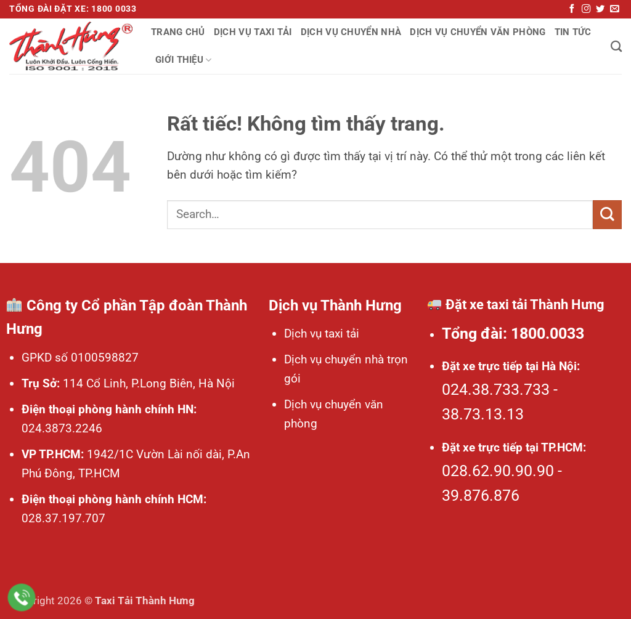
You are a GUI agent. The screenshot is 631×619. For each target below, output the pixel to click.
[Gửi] (607, 214)
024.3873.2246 (62, 428)
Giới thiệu (183, 60)
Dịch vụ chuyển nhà (351, 32)
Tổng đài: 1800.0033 (513, 333)
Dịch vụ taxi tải (253, 32)
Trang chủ (178, 32)
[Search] (616, 46)
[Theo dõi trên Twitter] (600, 9)
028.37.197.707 (63, 518)
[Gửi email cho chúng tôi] (614, 9)
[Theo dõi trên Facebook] (572, 9)
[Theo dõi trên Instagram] (586, 9)
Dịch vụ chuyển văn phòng (477, 32)
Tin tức (573, 32)
